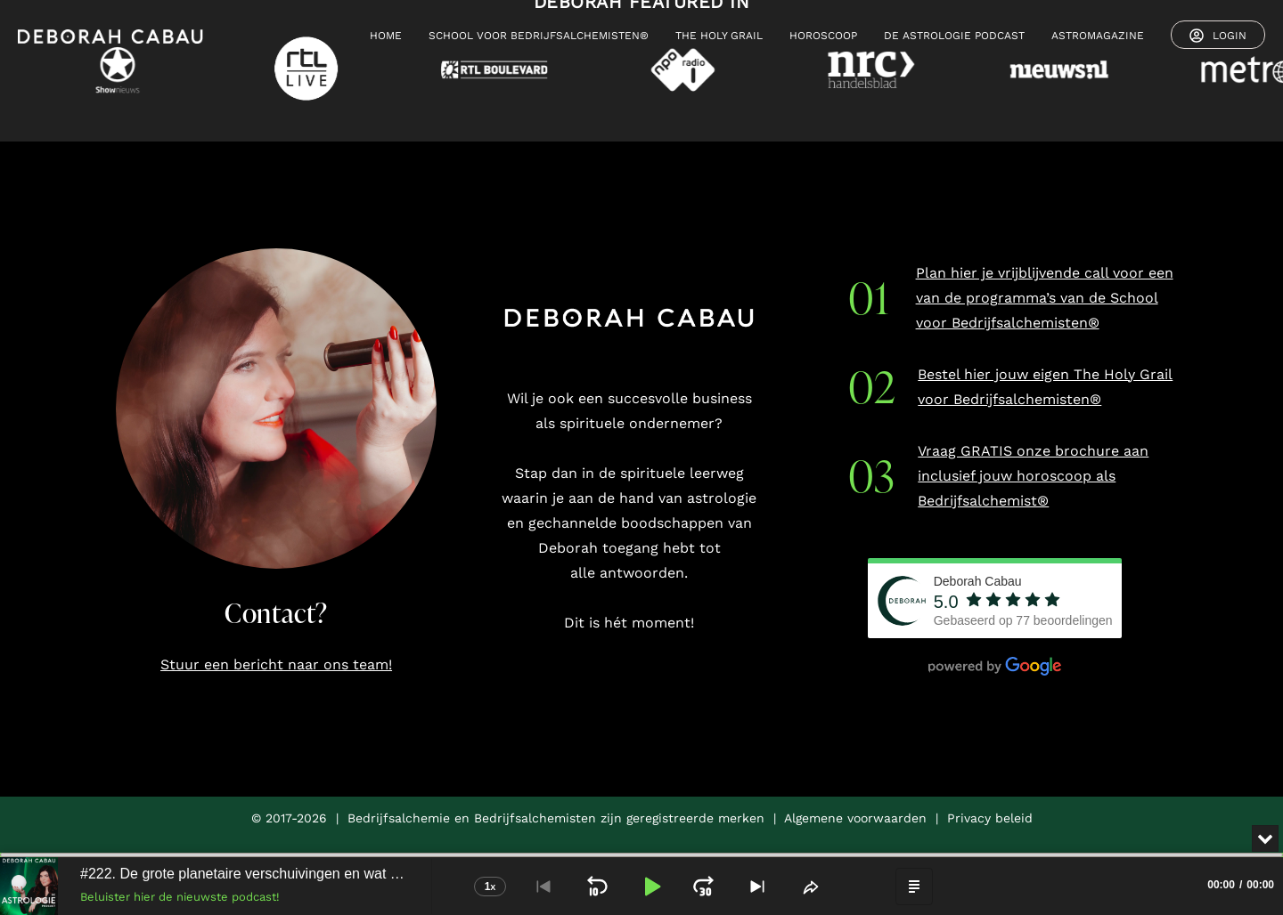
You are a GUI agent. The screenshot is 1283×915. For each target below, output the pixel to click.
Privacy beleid (990, 818)
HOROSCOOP (823, 35)
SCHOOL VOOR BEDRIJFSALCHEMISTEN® (539, 35)
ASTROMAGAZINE (1097, 35)
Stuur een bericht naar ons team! (276, 664)
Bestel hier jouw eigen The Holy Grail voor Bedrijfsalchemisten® (1045, 387)
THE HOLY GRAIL (719, 35)
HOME (386, 35)
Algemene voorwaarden (855, 818)
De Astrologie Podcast (954, 35)
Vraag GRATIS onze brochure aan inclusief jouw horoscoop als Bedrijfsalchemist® (1033, 475)
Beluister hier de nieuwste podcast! (180, 896)
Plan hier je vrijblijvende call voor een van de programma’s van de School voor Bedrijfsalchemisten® (1044, 297)
